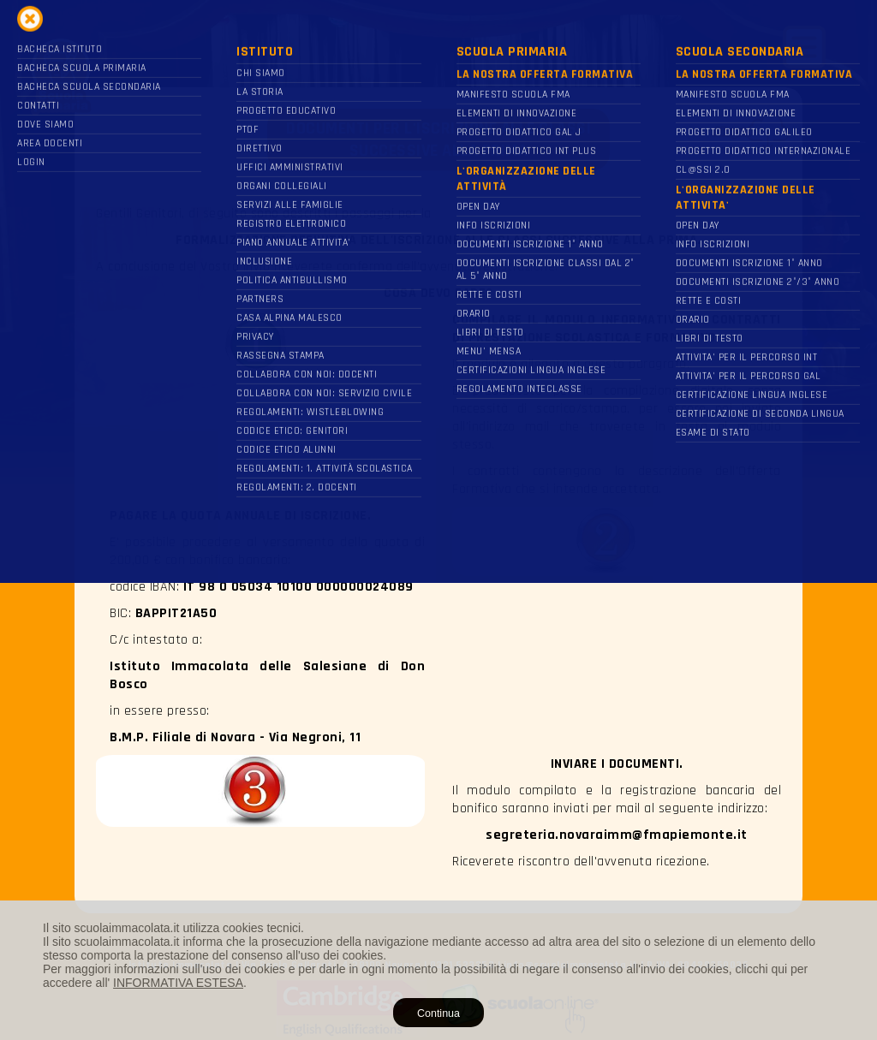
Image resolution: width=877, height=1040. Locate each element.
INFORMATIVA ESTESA (178, 982)
